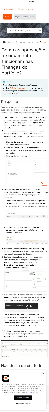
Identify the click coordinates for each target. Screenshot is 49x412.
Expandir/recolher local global (44, 41)
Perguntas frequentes (24, 42)
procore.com (8, 9)
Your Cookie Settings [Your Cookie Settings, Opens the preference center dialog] (23, 403)
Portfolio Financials (17, 88)
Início (10, 42)
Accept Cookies (23, 398)
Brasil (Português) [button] (27, 9)
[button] (40, 30)
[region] (23, 390)
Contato (7, 17)
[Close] (43, 373)
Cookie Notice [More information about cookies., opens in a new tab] (33, 392)
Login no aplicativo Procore (25, 17)
